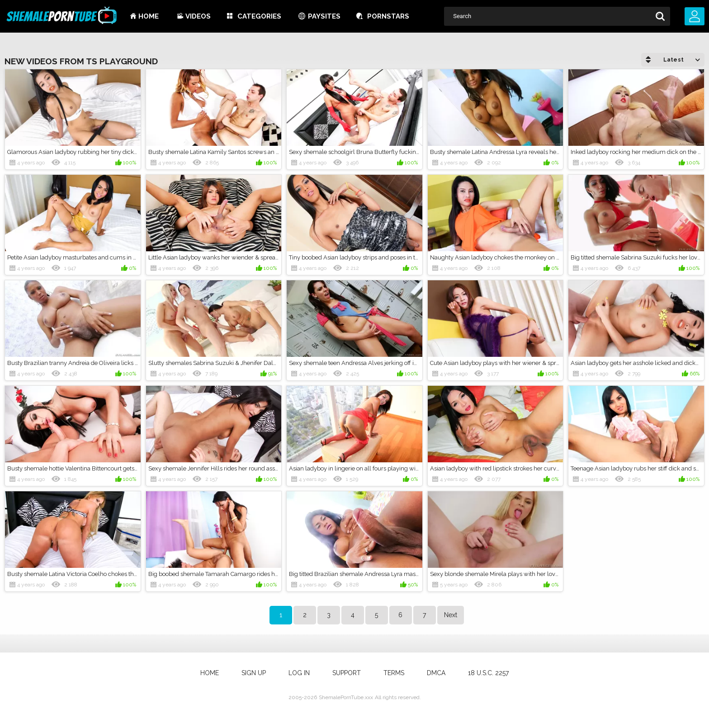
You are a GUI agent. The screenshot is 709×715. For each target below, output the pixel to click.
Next (450, 615)
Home (148, 16)
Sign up (253, 673)
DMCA (436, 673)
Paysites (324, 16)
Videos (198, 16)
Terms (393, 673)
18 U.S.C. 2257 (488, 673)
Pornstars (388, 16)
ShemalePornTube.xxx (346, 697)
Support (346, 673)
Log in (299, 673)
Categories (259, 16)
